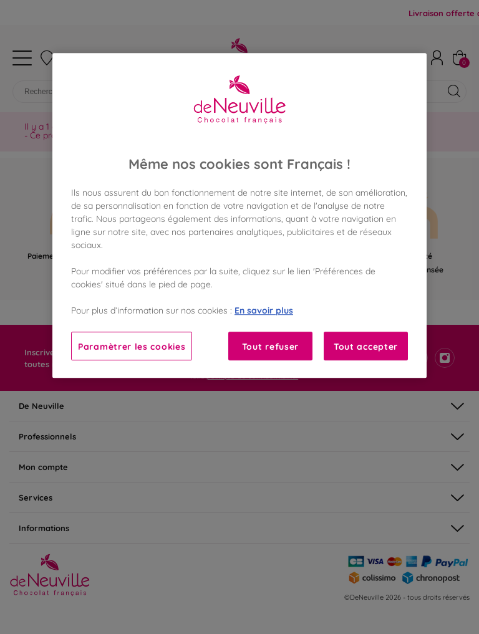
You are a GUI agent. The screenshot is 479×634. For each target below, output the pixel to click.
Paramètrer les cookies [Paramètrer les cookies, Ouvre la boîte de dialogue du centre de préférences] (131, 346)
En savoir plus (264, 310)
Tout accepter (366, 346)
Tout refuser (270, 346)
